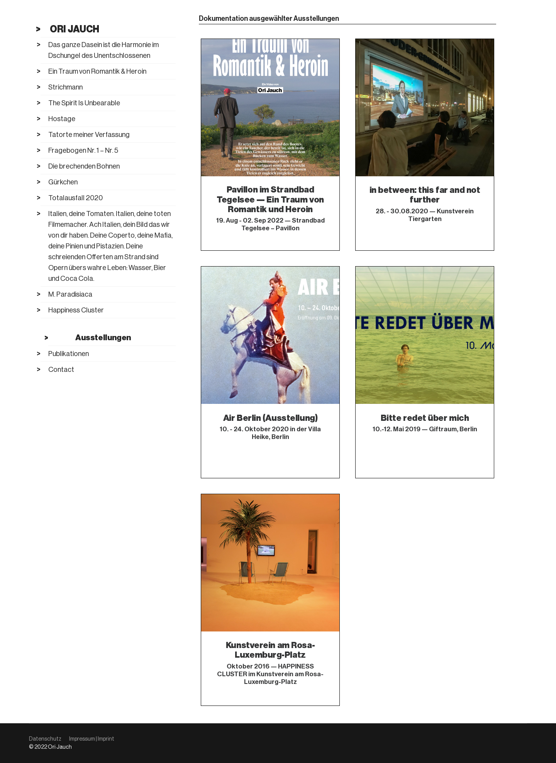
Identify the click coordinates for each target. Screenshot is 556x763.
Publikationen (68, 353)
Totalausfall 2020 (75, 197)
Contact (61, 369)
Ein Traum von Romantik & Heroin (97, 71)
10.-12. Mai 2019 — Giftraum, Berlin (425, 429)
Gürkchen (63, 182)
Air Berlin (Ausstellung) (270, 418)
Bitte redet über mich (425, 418)
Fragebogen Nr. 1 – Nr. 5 (83, 150)
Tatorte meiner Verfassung (89, 134)
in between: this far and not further (425, 195)
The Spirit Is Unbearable (84, 103)
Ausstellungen (103, 338)
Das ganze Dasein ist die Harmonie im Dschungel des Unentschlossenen (103, 50)
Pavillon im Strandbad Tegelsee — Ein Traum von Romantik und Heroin (270, 200)
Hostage (61, 118)
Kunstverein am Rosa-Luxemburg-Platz (270, 650)
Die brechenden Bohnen (84, 166)
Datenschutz (45, 739)
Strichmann (65, 87)
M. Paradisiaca (70, 294)
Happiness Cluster (76, 310)
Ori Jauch (74, 29)
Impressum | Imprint (91, 739)
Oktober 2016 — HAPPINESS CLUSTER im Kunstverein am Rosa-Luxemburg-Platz (270, 674)
